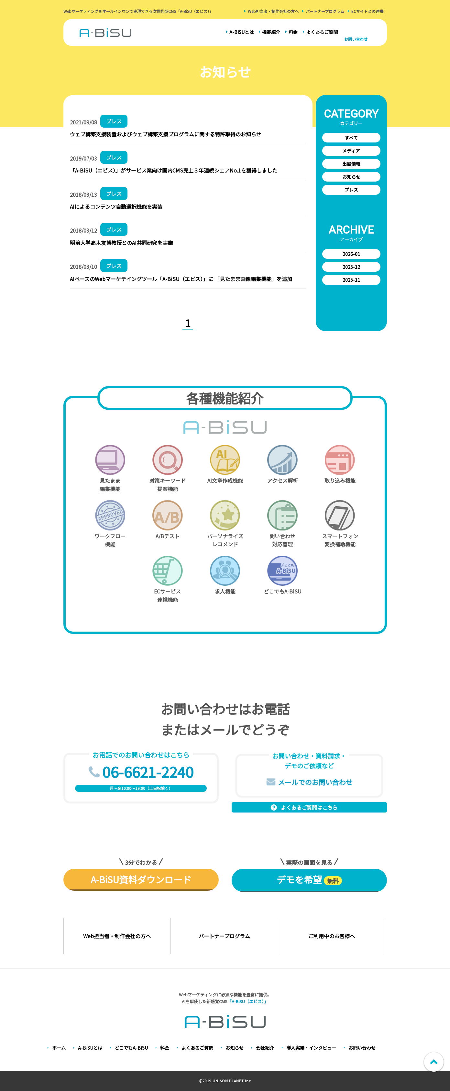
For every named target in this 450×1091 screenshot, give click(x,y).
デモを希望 (309, 879)
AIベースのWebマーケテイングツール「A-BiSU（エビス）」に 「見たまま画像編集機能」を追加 (181, 278)
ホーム (59, 1047)
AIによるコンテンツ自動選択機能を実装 (116, 206)
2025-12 (351, 267)
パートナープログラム (325, 11)
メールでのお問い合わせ (315, 782)
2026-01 (351, 254)
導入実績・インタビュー (311, 1047)
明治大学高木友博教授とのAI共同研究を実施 (121, 242)
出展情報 (351, 164)
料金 (293, 32)
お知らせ (351, 176)
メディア (351, 150)
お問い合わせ (356, 39)
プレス (351, 189)
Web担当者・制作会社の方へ (273, 11)
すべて (351, 137)
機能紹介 (271, 32)
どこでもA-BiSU (131, 1047)
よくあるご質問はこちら (309, 807)
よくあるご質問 (322, 32)
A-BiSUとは (241, 32)
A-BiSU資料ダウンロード (141, 879)
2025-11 (351, 280)
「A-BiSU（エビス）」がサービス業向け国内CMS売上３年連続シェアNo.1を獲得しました (173, 170)
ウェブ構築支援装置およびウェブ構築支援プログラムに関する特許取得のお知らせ (165, 134)
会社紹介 (265, 1047)
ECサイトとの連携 (367, 11)
